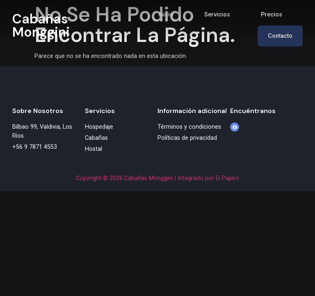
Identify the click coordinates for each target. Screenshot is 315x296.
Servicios (217, 14)
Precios (271, 14)
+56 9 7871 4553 (34, 146)
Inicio (165, 14)
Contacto (280, 35)
